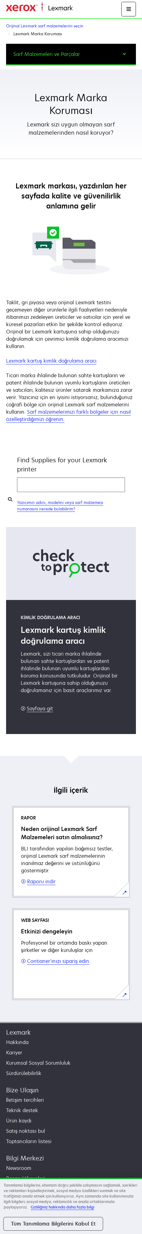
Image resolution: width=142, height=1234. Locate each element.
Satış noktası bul (25, 1131)
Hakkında (17, 1042)
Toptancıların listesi (28, 1141)
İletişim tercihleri (25, 1100)
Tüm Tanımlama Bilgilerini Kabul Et (53, 1223)
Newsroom (18, 1168)
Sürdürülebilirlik (23, 1073)
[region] (71, 1206)
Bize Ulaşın (22, 1090)
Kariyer (14, 1052)
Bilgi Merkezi (25, 1158)
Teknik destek (22, 1110)
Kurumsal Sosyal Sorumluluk (38, 1063)
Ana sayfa (82, 8)
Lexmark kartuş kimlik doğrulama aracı (51, 360)
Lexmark (18, 1032)
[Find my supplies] (10, 499)
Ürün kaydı (18, 1120)
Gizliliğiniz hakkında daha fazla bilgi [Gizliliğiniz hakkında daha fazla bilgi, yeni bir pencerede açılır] (62, 1207)
